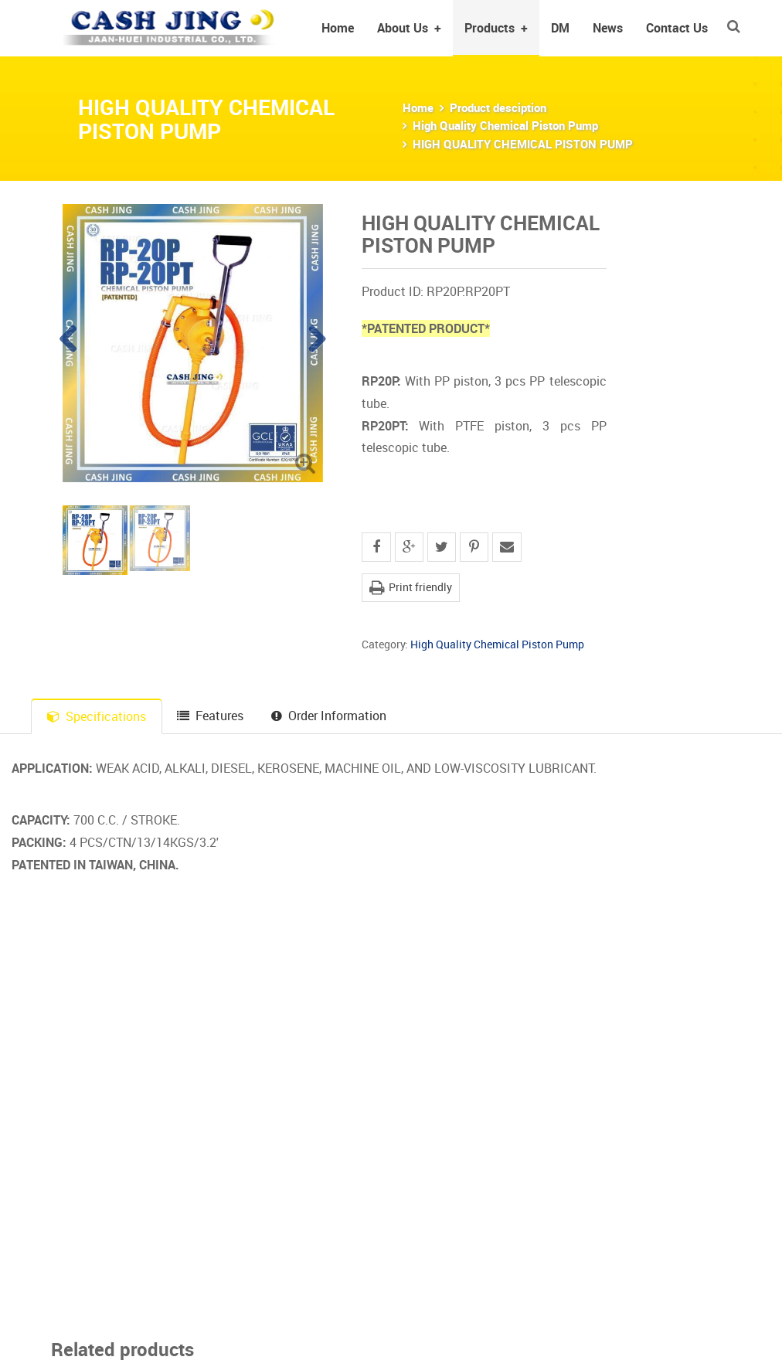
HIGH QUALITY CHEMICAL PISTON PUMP (523, 143)
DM (560, 27)
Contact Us (677, 27)
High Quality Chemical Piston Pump (505, 125)
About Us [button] (409, 27)
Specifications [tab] (96, 716)
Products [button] (496, 27)
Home (337, 27)
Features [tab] (210, 715)
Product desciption (498, 107)
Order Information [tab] (328, 715)
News (608, 27)
